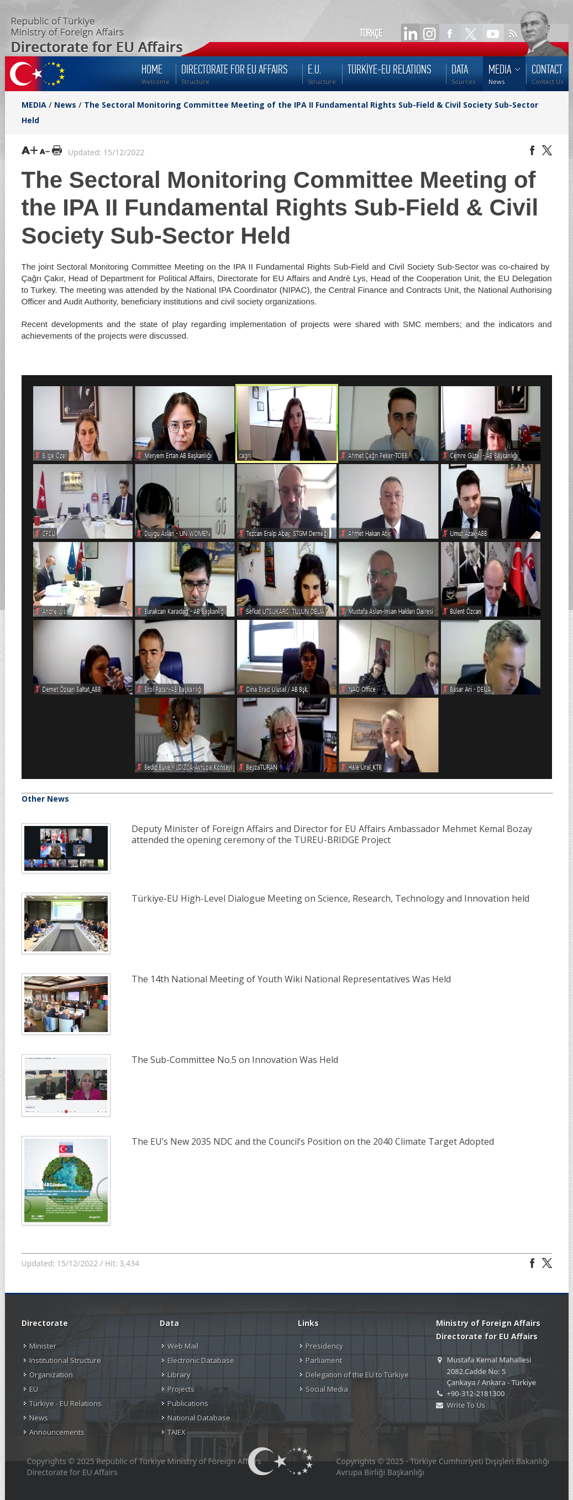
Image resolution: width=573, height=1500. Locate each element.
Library (179, 1375)
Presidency (324, 1346)
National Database (198, 1418)
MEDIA (34, 104)
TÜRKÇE (371, 33)
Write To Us (466, 1405)
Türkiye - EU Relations (65, 1403)
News (65, 104)
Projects (180, 1389)
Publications (187, 1403)
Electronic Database (200, 1360)
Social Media (327, 1389)
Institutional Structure (65, 1360)
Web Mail (182, 1346)
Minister (42, 1346)
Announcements (57, 1432)
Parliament (324, 1360)
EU (33, 1389)
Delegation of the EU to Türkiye (357, 1375)
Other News (45, 798)
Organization (51, 1375)
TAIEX (176, 1432)
